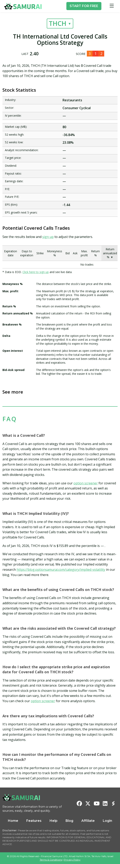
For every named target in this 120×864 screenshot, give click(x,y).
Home (13, 821)
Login (107, 821)
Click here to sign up (35, 272)
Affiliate (88, 821)
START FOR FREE (84, 6)
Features (33, 821)
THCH (57, 23)
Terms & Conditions (51, 859)
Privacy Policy (72, 859)
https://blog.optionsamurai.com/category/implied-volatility (61, 569)
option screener (85, 483)
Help (53, 821)
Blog (69, 821)
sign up (48, 237)
